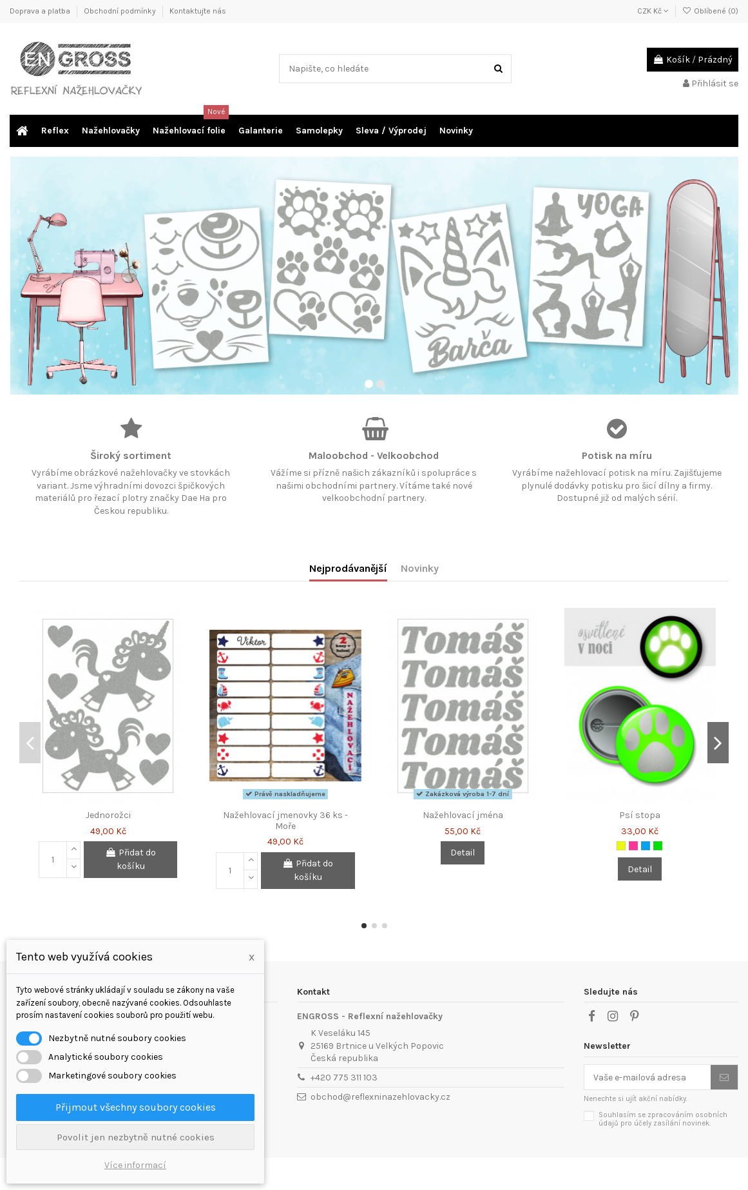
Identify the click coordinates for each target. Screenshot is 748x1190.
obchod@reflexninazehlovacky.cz (380, 1096)
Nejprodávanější (348, 568)
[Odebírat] (724, 1077)
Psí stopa (639, 815)
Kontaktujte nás (197, 10)
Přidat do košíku (130, 859)
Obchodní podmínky (121, 10)
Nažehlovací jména (463, 815)
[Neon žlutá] (621, 845)
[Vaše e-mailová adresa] (647, 1077)
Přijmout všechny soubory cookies (135, 1107)
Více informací (135, 1165)
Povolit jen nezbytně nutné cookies (136, 1137)
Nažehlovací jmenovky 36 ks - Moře (285, 821)
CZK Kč (653, 10)
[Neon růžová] (633, 845)
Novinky (420, 568)
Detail (462, 852)
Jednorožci (108, 815)
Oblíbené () (710, 10)
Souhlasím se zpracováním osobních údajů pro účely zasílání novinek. (663, 1119)
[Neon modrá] (645, 845)
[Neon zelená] (657, 845)
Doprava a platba (41, 10)
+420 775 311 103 (344, 1077)
